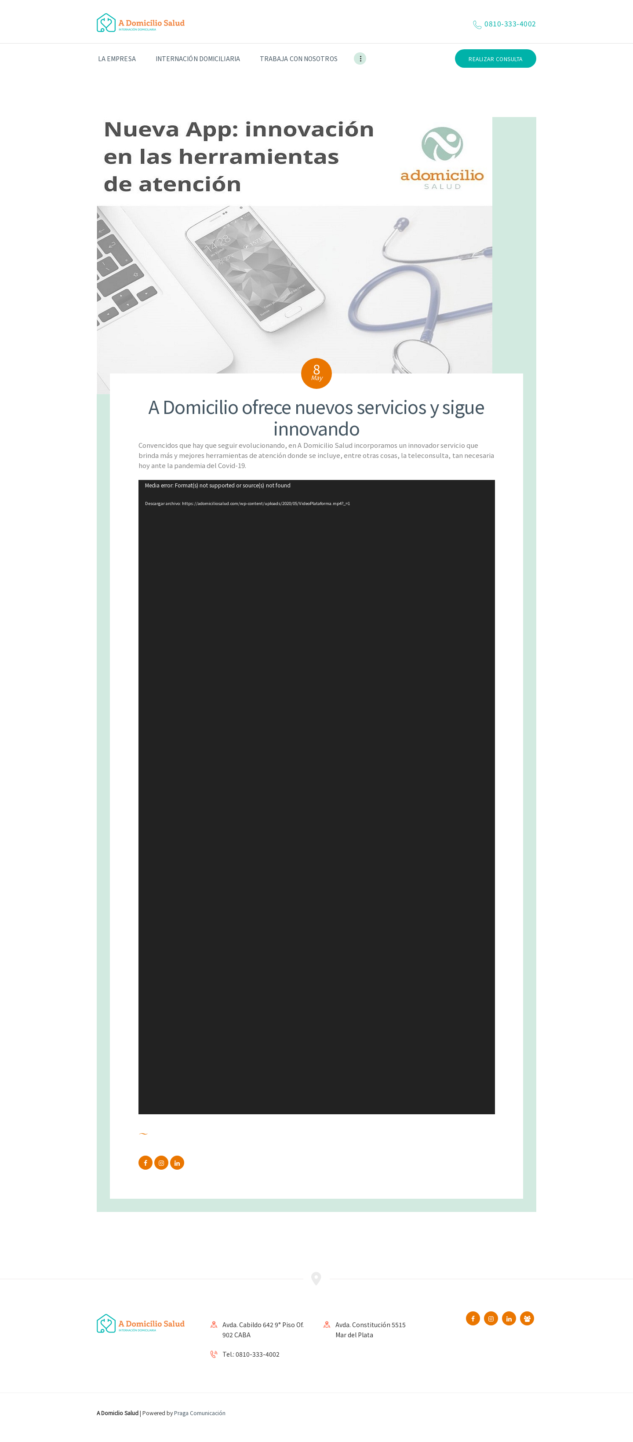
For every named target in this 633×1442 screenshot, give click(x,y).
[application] (316, 797)
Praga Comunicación (200, 1412)
